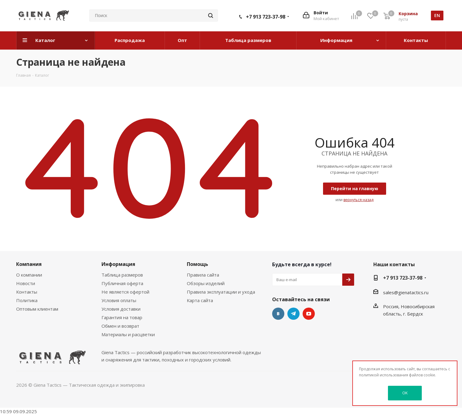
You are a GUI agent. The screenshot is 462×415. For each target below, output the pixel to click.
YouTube (309, 314)
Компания (29, 264)
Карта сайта (200, 300)
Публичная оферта (122, 283)
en (437, 15)
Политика (26, 300)
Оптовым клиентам (37, 309)
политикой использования (383, 375)
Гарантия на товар (121, 317)
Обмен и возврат (120, 326)
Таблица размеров (122, 275)
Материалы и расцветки (128, 334)
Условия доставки (120, 309)
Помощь (197, 264)
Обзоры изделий (206, 283)
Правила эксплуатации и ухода (221, 292)
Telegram (293, 314)
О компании (29, 275)
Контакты (26, 292)
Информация (118, 264)
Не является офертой (125, 292)
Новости (25, 283)
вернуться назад (358, 199)
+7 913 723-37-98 (265, 16)
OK (405, 393)
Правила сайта (203, 275)
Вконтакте (278, 314)
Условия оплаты (118, 300)
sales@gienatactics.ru (405, 292)
